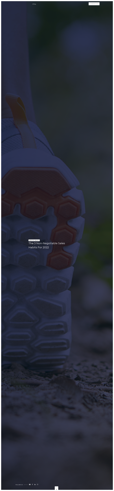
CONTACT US (94, 3)
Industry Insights (34, 240)
